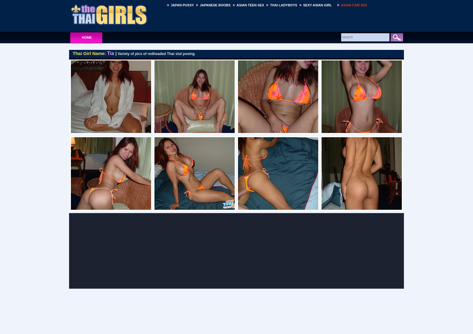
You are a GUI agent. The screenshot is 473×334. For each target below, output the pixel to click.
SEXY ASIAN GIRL (317, 5)
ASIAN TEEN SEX (250, 5)
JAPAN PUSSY (182, 5)
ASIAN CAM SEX (354, 5)
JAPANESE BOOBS (215, 5)
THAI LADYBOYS (283, 5)
